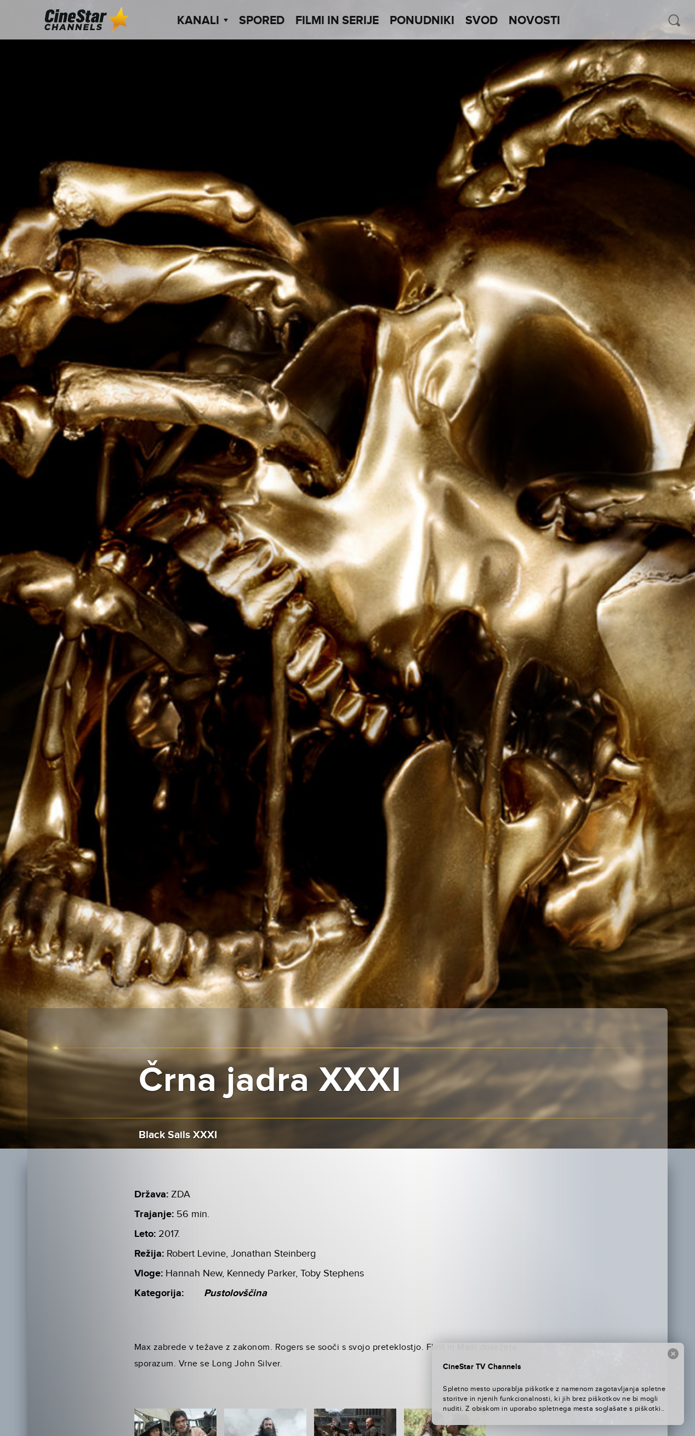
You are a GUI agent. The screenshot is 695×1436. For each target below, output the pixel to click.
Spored (261, 21)
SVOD (481, 21)
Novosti (534, 21)
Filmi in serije (337, 21)
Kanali (202, 21)
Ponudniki (422, 21)
